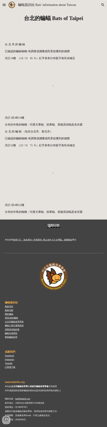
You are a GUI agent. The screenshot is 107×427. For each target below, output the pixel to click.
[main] (53, 18)
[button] (4, 5)
